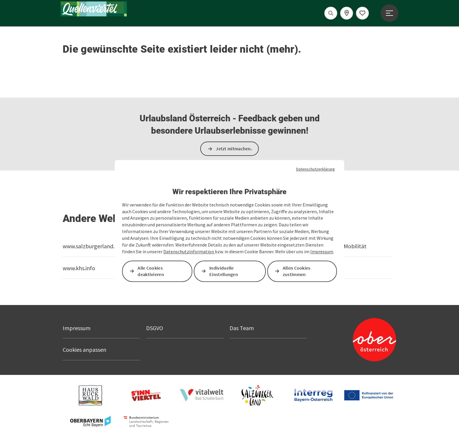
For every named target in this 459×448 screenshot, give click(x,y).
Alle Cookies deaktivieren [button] (151, 271)
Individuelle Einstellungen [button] (223, 271)
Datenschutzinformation (189, 251)
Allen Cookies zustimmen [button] (297, 271)
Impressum (321, 251)
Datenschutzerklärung (315, 169)
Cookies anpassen (84, 349)
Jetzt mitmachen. (234, 148)
